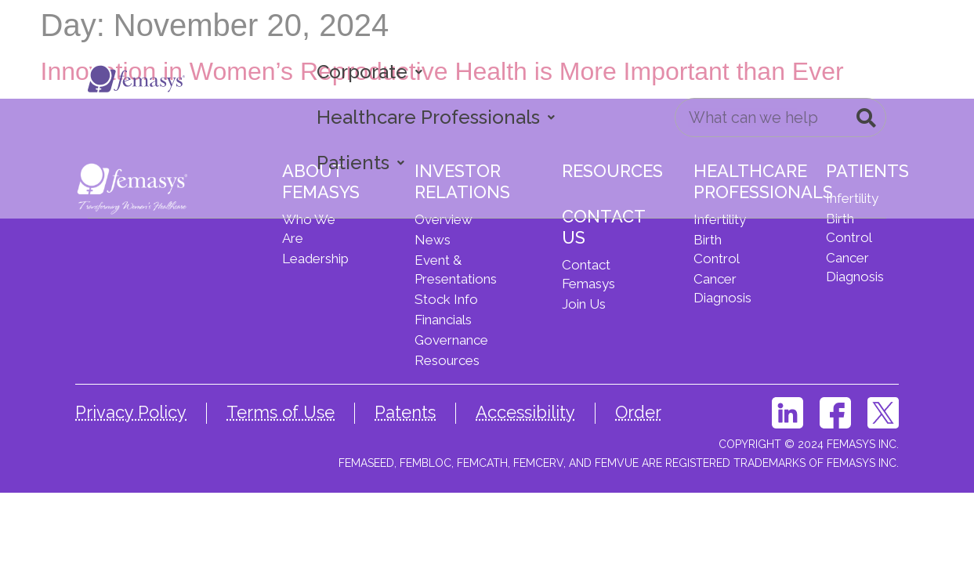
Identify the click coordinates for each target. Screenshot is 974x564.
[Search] (865, 117)
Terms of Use (280, 412)
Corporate (369, 71)
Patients (360, 162)
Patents (405, 412)
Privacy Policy (130, 412)
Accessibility (525, 412)
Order (638, 412)
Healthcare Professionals (436, 117)
